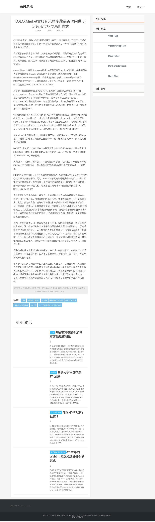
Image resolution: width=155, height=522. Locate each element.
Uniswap (38, 30)
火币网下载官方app (58, 452)
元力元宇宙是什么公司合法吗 (50, 305)
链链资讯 (26, 6)
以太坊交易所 (56, 412)
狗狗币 (54, 372)
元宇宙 (44, 301)
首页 (128, 7)
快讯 (140, 7)
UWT (37, 301)
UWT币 (33, 305)
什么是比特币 (70, 301)
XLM (53, 332)
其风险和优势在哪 (21, 305)
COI (23, 301)
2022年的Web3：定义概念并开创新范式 (67, 456)
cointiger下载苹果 (56, 301)
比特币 (30, 301)
